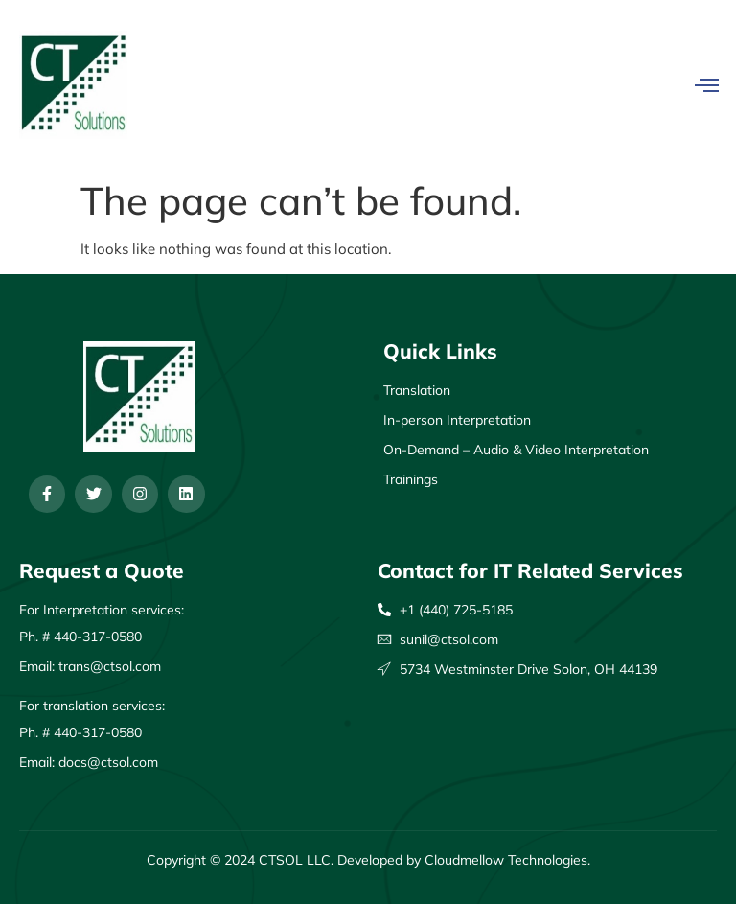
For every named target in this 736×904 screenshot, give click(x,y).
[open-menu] (706, 84)
